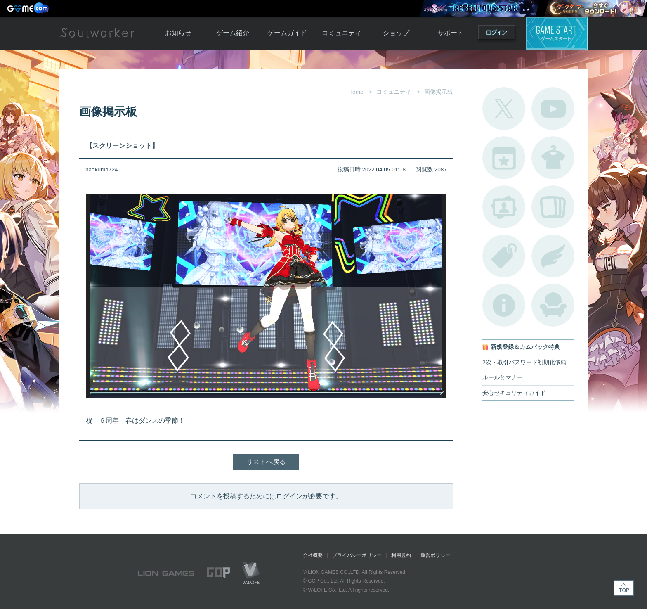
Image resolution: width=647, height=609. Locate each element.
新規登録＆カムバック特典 (525, 347)
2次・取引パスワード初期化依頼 (524, 362)
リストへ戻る (266, 461)
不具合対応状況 (503, 305)
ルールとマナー (502, 377)
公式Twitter (503, 108)
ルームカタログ (552, 305)
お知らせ (178, 32)
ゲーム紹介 (232, 32)
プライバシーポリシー (357, 555)
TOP (624, 588)
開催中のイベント (503, 157)
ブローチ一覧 (552, 256)
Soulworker (97, 33)
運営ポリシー (435, 555)
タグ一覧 (503, 256)
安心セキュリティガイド (514, 393)
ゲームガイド (287, 32)
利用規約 (401, 555)
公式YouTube (552, 108)
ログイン (496, 34)
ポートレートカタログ (503, 206)
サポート (450, 32)
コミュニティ (341, 32)
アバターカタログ (552, 157)
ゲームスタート (557, 33)
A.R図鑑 (552, 206)
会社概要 (313, 555)
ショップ (396, 32)
